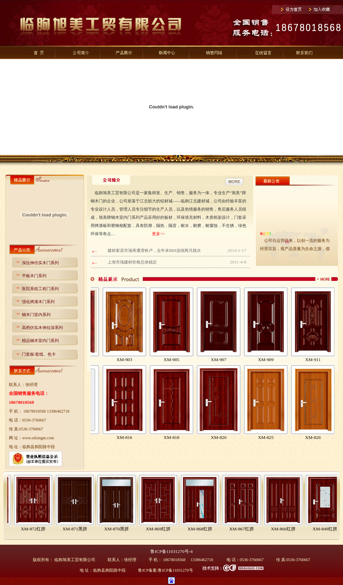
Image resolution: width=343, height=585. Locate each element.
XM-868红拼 (243, 528)
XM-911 (327, 359)
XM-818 (186, 437)
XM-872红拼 (77, 528)
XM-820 (234, 437)
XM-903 (139, 359)
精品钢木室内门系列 (40, 340)
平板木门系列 (34, 275)
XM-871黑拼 (118, 528)
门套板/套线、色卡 (39, 354)
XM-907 (234, 359)
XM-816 (139, 437)
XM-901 (92, 359)
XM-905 (186, 359)
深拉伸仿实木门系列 (40, 262)
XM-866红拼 (327, 528)
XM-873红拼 (35, 528)
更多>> (158, 233)
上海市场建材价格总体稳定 (132, 262)
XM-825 (281, 437)
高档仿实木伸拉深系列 (42, 327)
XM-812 (92, 437)
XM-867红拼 (285, 528)
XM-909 (281, 359)
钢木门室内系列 (36, 314)
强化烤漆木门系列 (38, 301)
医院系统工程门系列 (40, 288)
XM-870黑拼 (160, 528)
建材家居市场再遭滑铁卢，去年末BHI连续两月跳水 (154, 250)
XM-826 (328, 437)
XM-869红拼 (202, 528)
